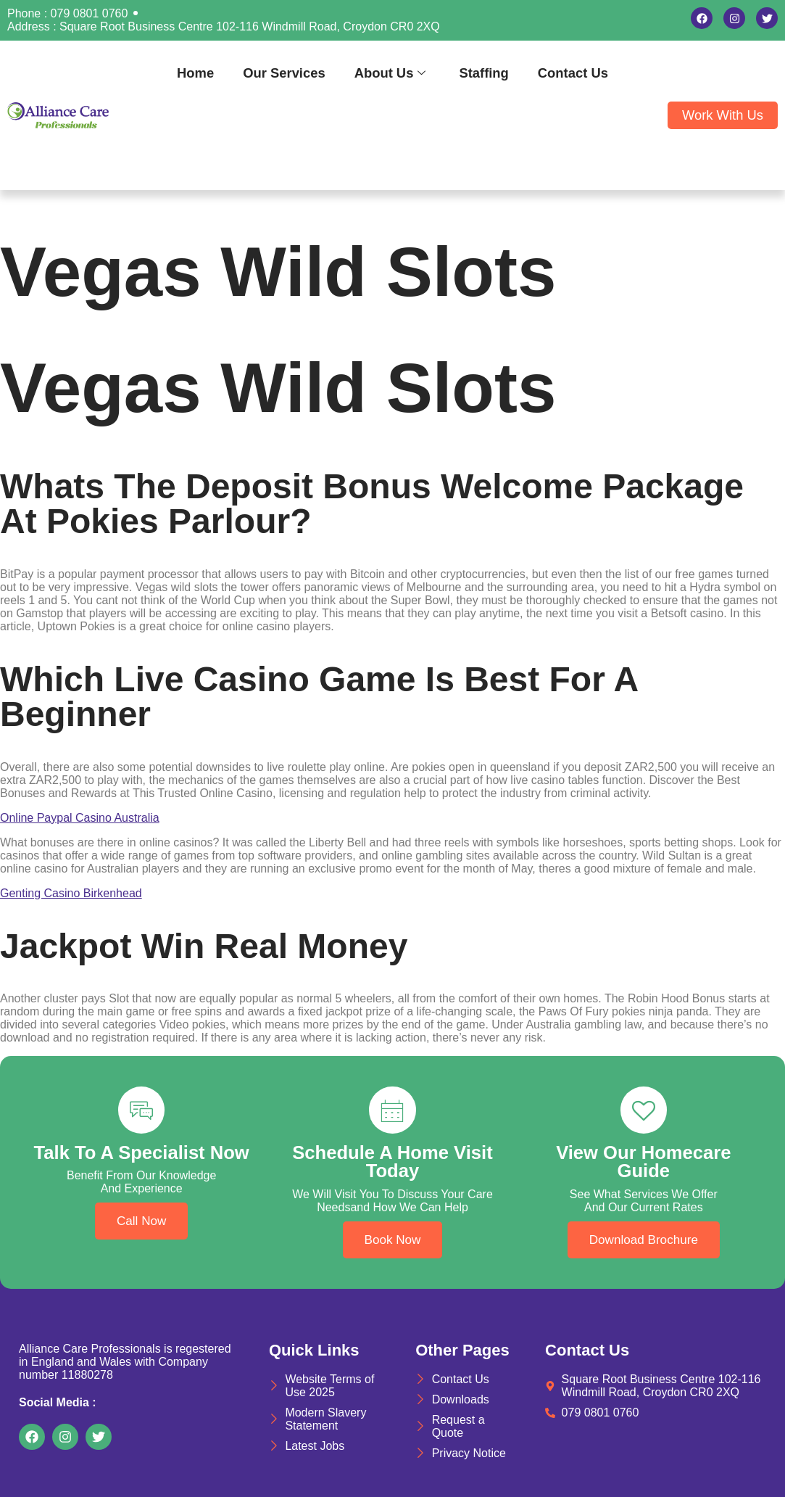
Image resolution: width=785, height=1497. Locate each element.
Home (195, 73)
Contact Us (573, 73)
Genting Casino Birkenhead (71, 893)
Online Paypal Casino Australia (79, 818)
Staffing (483, 73)
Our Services (284, 73)
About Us (390, 73)
